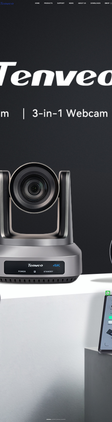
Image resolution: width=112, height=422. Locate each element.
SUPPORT (60, 3)
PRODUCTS (48, 3)
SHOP (107, 3)
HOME (37, 3)
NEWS (71, 3)
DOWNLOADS (96, 3)
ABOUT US (82, 3)
